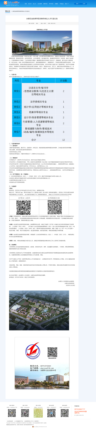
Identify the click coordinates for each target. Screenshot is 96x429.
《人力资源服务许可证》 (19, 421)
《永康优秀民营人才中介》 (29, 421)
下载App (62, 3)
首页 (26, 3)
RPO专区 (51, 3)
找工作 (30, 3)
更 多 (66, 3)
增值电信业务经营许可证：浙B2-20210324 (14, 424)
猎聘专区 (45, 3)
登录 (77, 3)
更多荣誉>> (36, 421)
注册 (84, 3)
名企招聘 (40, 3)
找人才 (34, 3)
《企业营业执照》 (10, 421)
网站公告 (7, 11)
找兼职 (56, 3)
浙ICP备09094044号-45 (29, 424)
